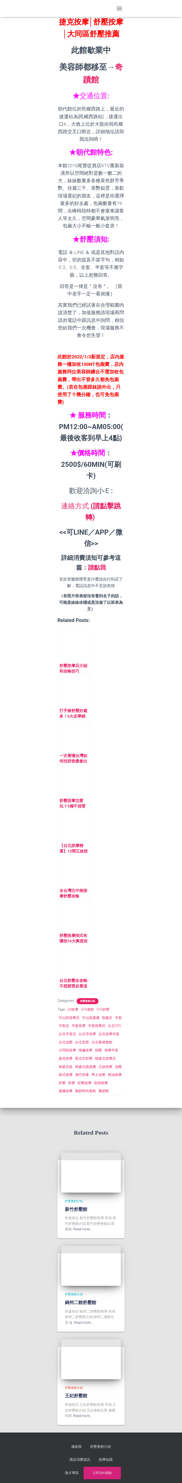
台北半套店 (67, 1034)
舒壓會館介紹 (87, 1001)
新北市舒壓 (83, 1058)
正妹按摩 (105, 1067)
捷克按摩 (66, 1058)
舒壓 (71, 1083)
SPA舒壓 (103, 1009)
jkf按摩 (73, 1009)
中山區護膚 (90, 1018)
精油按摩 (115, 1075)
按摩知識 (94, 1458)
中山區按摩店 (69, 1018)
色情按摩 (101, 1083)
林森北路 (66, 1067)
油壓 (118, 1067)
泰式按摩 (66, 1075)
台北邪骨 (82, 1042)
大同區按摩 (67, 1050)
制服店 (107, 1018)
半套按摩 (79, 1026)
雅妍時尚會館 (85, 1091)
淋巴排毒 (82, 1075)
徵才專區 (114, 1458)
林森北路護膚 (85, 1067)
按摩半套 (111, 1050)
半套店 (64, 1026)
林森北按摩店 (105, 1058)
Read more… (82, 1229)
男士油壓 (98, 1075)
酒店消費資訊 (71, 1458)
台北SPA (114, 1026)
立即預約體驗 (91, 1470)
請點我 (97, 567)
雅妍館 (103, 1091)
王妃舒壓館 (76, 1395)
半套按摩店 (96, 1026)
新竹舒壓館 (76, 1209)
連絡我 (77, 1445)
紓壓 (62, 1083)
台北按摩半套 (108, 1034)
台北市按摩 (87, 1034)
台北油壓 (66, 1042)
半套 (118, 1018)
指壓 (98, 1050)
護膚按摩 (66, 1091)
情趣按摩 (85, 1050)
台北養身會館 (101, 1042)
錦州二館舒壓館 (80, 1302)
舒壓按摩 (84, 1083)
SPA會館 (87, 1009)
